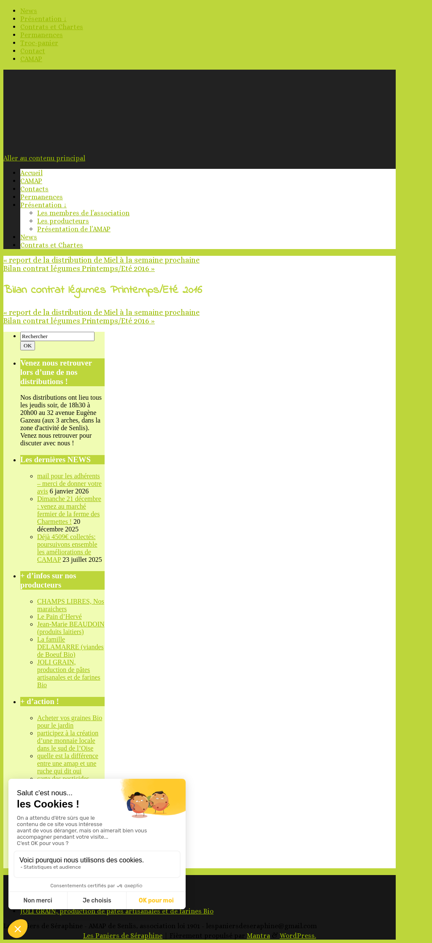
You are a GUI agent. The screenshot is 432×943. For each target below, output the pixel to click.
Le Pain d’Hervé (59, 616)
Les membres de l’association (83, 213)
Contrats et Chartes (51, 27)
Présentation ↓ (43, 19)
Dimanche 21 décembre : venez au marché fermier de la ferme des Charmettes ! (69, 510)
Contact (32, 51)
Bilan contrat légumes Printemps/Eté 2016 (79, 268)
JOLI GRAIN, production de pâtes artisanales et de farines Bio (68, 673)
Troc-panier (39, 43)
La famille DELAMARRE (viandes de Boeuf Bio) (70, 647)
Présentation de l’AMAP (74, 229)
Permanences (41, 35)
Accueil (31, 173)
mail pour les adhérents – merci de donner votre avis (69, 483)
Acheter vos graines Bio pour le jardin (69, 721)
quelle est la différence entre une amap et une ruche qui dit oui (67, 763)
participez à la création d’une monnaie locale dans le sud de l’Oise (67, 740)
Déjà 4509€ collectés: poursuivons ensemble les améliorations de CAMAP (67, 548)
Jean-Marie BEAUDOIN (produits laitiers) (71, 628)
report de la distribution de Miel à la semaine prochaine (101, 260)
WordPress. (298, 936)
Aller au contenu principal (44, 158)
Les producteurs (63, 221)
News (28, 11)
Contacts (34, 189)
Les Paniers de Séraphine (122, 936)
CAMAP (31, 59)
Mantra (258, 936)
